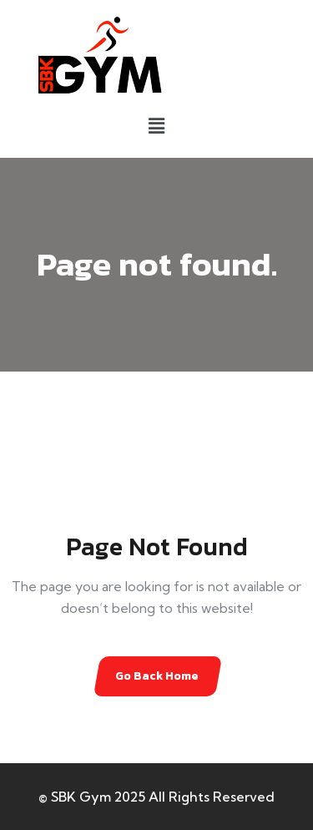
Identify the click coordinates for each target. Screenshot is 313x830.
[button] (156, 125)
